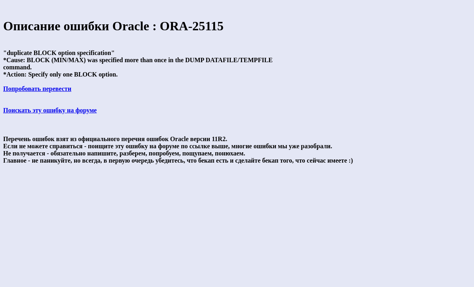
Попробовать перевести (37, 88)
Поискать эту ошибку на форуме (50, 110)
